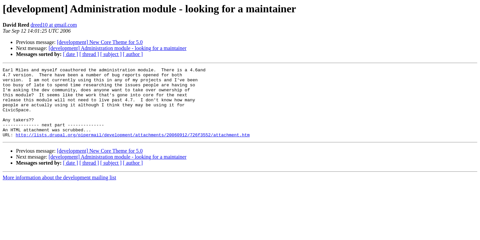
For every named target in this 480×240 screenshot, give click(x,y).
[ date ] (70, 54)
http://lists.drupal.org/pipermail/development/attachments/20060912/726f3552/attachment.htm (133, 149)
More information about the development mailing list (59, 191)
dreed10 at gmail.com (54, 25)
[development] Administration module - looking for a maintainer (118, 48)
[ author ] (133, 54)
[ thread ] (89, 54)
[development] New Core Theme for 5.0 (100, 42)
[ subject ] (111, 54)
